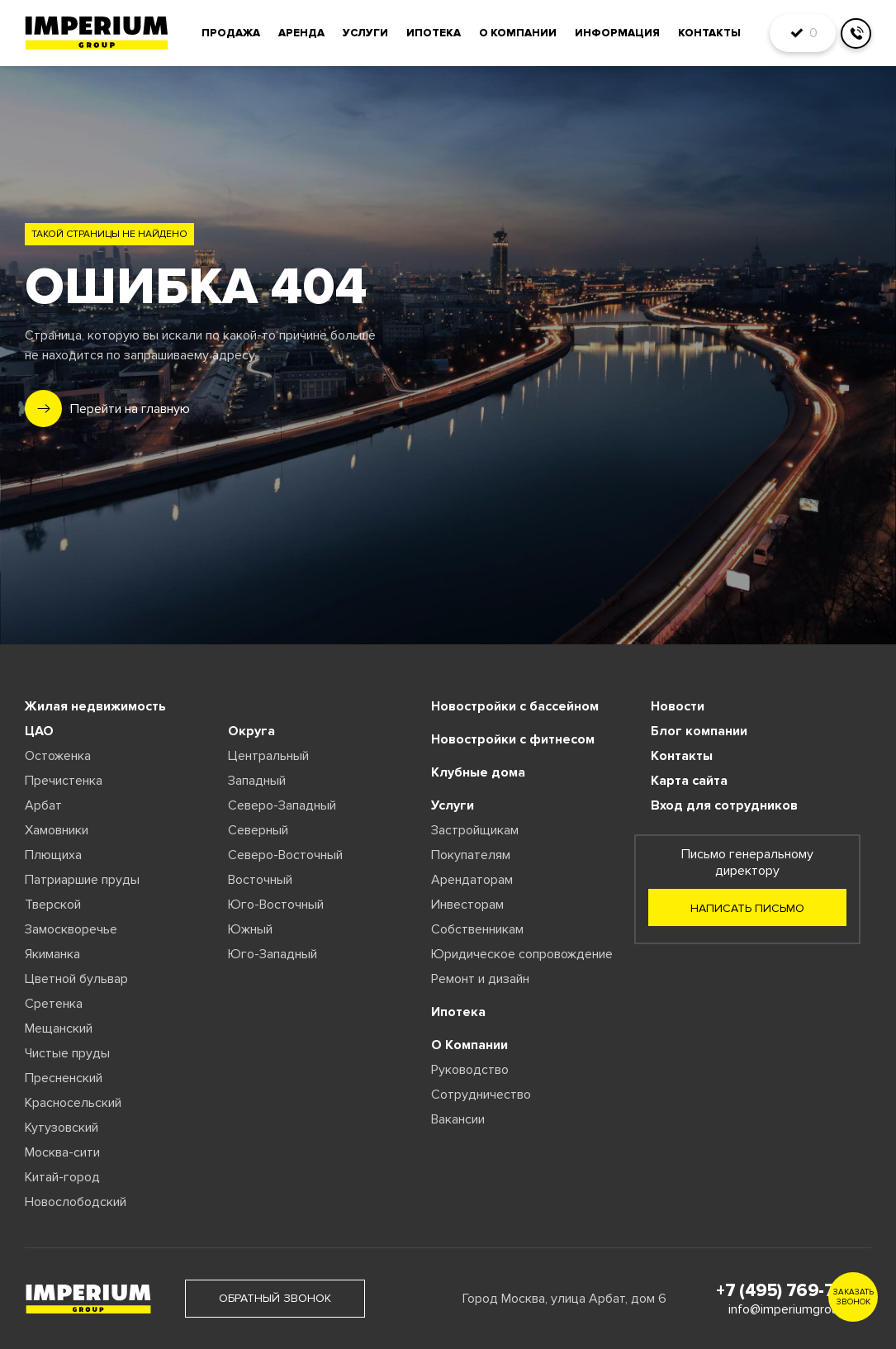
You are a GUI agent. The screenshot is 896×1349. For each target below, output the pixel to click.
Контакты (709, 33)
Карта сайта (689, 780)
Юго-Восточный (276, 904)
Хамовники (56, 830)
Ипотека (433, 33)
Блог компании (699, 731)
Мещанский (58, 1028)
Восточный (260, 880)
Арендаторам (472, 880)
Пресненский (63, 1078)
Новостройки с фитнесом (513, 739)
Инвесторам (467, 904)
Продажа (230, 33)
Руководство (470, 1070)
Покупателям (470, 855)
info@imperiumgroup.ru (793, 1309)
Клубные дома (478, 772)
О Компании (469, 1045)
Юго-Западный (272, 954)
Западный (257, 780)
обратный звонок (275, 1298)
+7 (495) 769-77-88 (793, 1290)
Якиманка (52, 954)
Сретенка (54, 1003)
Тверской (53, 904)
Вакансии (458, 1119)
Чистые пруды (67, 1053)
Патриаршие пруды (82, 880)
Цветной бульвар (76, 979)
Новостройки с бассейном (515, 706)
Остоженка (58, 756)
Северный (258, 830)
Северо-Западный (282, 805)
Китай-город (62, 1177)
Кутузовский (61, 1127)
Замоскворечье (71, 929)
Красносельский (73, 1103)
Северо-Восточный (285, 855)
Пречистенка (63, 780)
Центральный (268, 756)
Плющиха (53, 855)
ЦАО (39, 731)
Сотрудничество (481, 1094)
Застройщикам (475, 830)
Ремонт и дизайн (480, 979)
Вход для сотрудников (724, 805)
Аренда (301, 33)
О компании (518, 33)
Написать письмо (747, 908)
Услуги (365, 33)
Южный (250, 929)
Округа (251, 731)
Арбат (43, 805)
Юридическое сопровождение (522, 954)
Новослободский (75, 1202)
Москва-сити (62, 1152)
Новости (677, 706)
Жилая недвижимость (95, 706)
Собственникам (477, 929)
